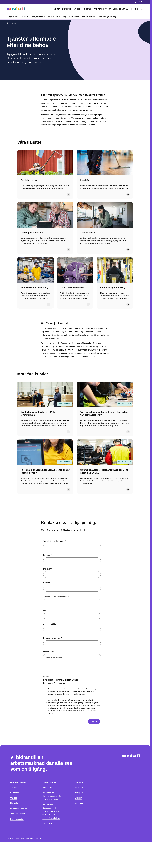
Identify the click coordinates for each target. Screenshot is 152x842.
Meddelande (48, 652)
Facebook (79, 787)
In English (139, 2)
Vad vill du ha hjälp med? (54, 541)
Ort (44, 610)
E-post (46, 583)
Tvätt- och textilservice (88, 17)
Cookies (38, 838)
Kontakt (134, 9)
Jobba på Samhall (121, 9)
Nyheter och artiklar (102, 9)
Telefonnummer (55, 596)
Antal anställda (49, 624)
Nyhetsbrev (79, 803)
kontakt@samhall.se (51, 818)
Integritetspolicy (17, 819)
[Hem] (16, 9)
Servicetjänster (74, 17)
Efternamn (47, 569)
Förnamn (47, 555)
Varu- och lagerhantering (107, 17)
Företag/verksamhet (51, 638)
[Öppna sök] (142, 9)
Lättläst (128, 2)
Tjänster (56, 9)
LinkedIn (78, 798)
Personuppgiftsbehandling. (54, 683)
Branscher (66, 9)
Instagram (79, 793)
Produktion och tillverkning (57, 17)
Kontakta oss (48, 823)
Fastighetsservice (12, 17)
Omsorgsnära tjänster (38, 17)
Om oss (76, 9)
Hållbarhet (87, 9)
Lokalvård (24, 17)
